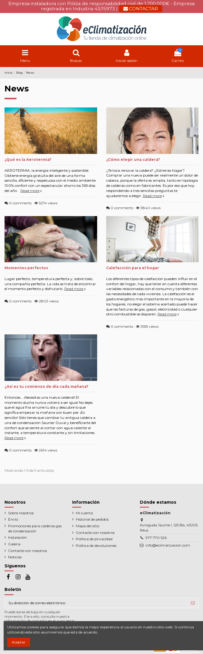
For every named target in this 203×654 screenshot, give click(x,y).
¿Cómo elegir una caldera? (133, 159)
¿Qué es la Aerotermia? (28, 159)
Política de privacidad (94, 539)
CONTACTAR (140, 8)
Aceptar (19, 642)
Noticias (15, 557)
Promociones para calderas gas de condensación (35, 528)
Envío (13, 519)
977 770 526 (156, 537)
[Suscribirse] (192, 603)
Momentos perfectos (26, 268)
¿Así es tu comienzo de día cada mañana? (46, 386)
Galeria (14, 544)
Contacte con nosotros (27, 550)
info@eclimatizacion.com (168, 545)
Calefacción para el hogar (132, 268)
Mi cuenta (84, 513)
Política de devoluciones (96, 545)
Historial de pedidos (92, 519)
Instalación (17, 537)
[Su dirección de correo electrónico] (96, 603)
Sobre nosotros (21, 513)
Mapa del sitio (87, 526)
